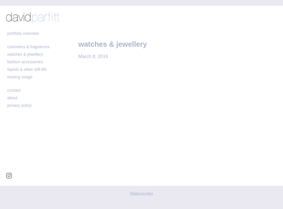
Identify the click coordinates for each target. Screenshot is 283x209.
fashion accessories (25, 62)
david (33, 18)
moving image (20, 77)
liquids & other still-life (26, 69)
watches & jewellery (25, 54)
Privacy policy (19, 105)
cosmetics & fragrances (28, 46)
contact (13, 90)
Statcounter (142, 193)
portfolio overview (23, 33)
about (12, 98)
